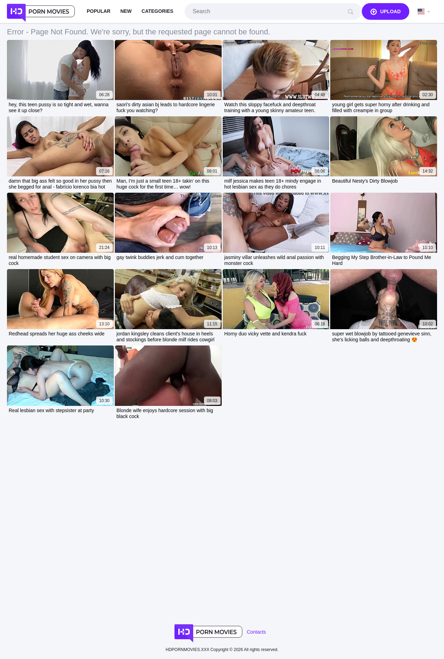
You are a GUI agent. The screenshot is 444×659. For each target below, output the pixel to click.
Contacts (256, 632)
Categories (157, 11)
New (126, 11)
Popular (98, 11)
